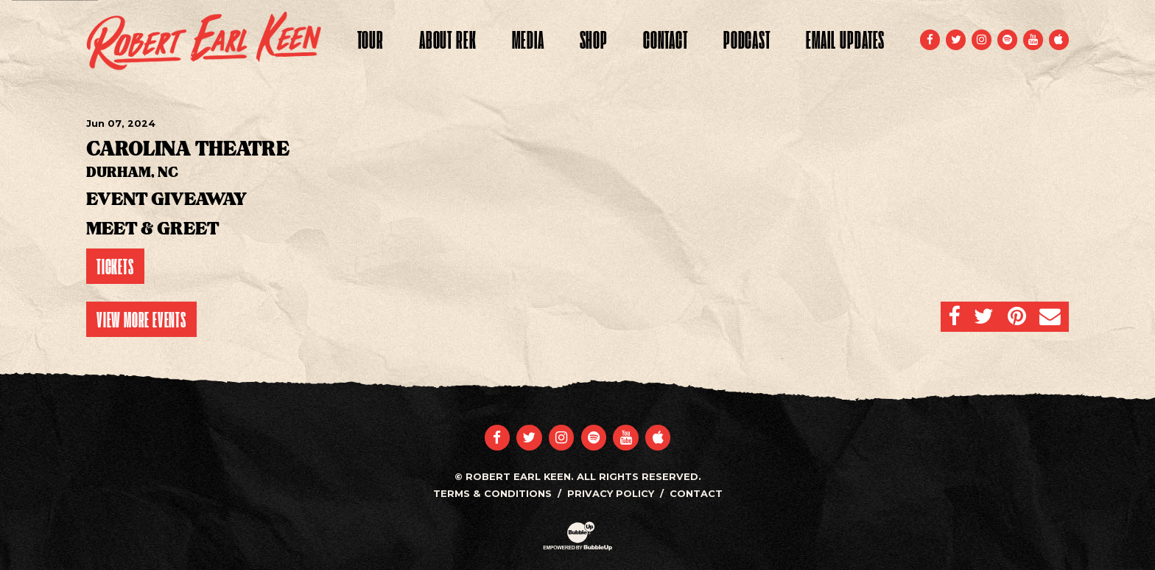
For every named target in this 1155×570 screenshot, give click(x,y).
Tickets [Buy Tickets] (115, 266)
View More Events (141, 319)
